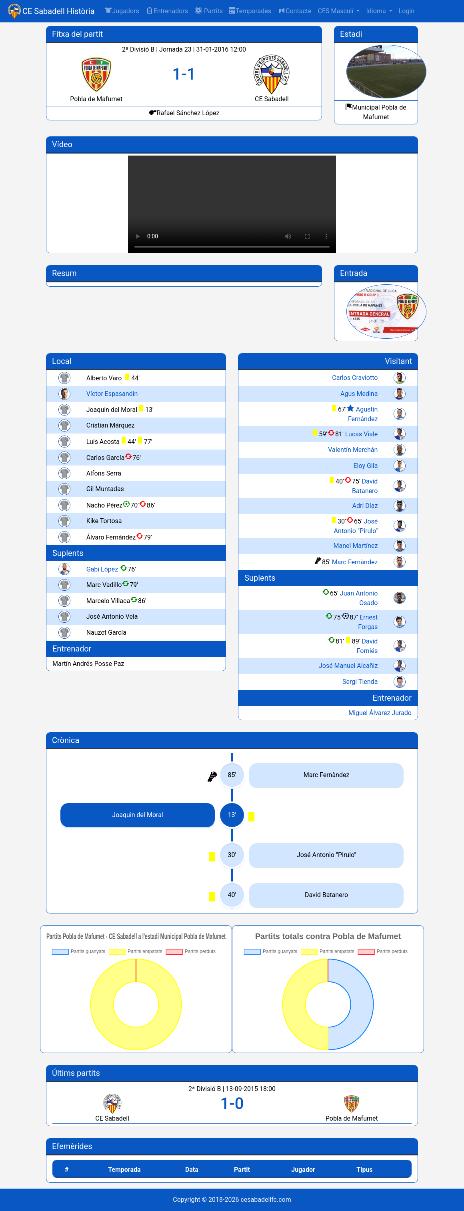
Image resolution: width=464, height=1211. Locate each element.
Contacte (294, 10)
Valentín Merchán (353, 450)
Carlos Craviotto (355, 378)
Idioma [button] (376, 11)
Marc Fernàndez (355, 562)
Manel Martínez (356, 546)
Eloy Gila (365, 466)
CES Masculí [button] (336, 11)
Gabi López (102, 569)
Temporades (250, 11)
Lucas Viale (361, 434)
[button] (208, 11)
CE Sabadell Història (58, 11)
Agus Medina (359, 394)
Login (406, 11)
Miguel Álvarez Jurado (380, 713)
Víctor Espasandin (112, 394)
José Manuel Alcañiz (348, 665)
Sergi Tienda (360, 681)
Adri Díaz (365, 506)
